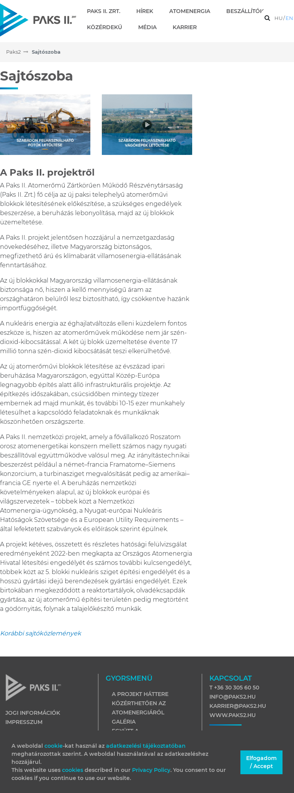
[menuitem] (106, 11)
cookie (53, 745)
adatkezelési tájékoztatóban (146, 745)
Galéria (124, 721)
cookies (73, 770)
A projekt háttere (140, 694)
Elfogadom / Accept (261, 762)
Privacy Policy (151, 770)
